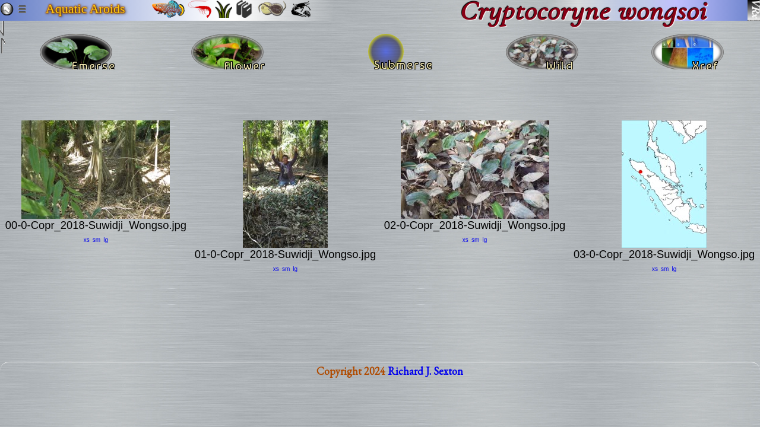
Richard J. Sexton (425, 380)
